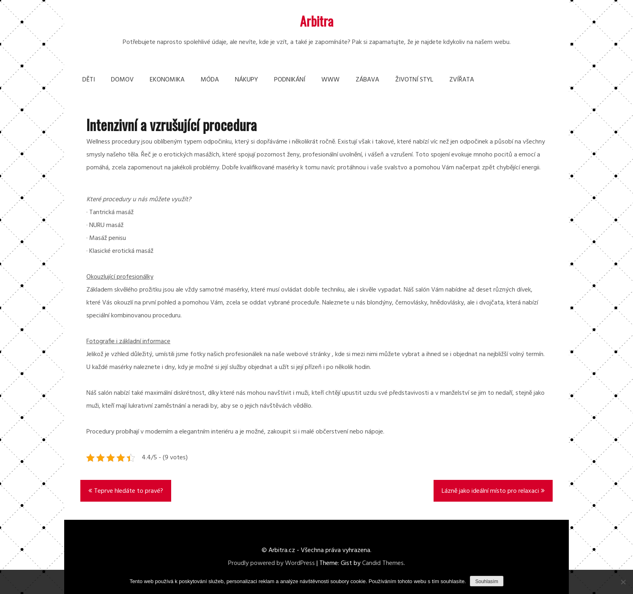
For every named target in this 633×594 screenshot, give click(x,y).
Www (330, 80)
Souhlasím (486, 581)
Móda (210, 80)
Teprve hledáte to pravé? (128, 491)
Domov (122, 80)
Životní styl (414, 80)
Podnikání (289, 80)
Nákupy (246, 80)
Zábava (367, 80)
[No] (623, 582)
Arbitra (316, 20)
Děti (88, 80)
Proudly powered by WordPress (271, 563)
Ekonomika (167, 80)
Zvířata (461, 80)
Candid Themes (383, 563)
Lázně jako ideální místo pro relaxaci (490, 491)
